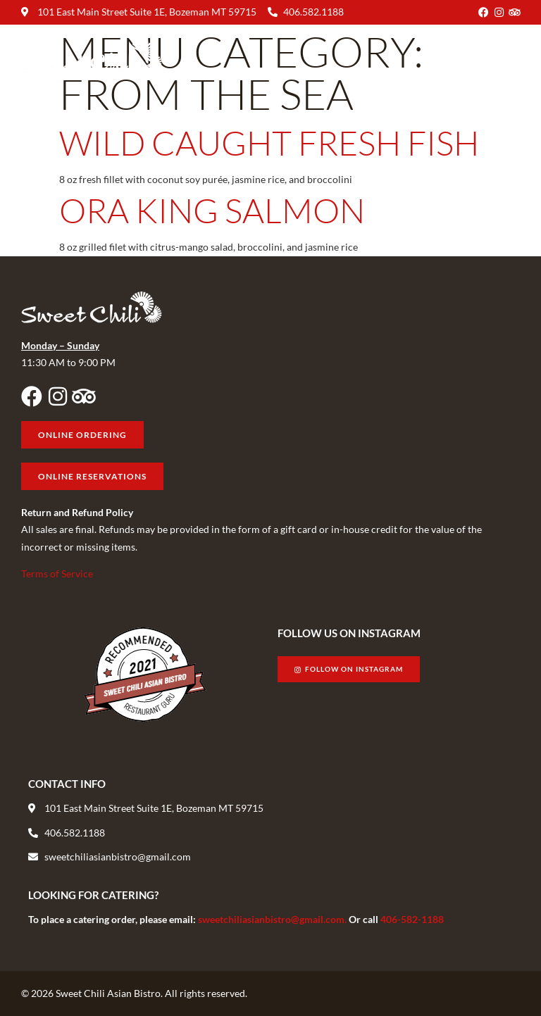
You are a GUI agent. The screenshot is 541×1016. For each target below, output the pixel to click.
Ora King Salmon (212, 210)
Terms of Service (57, 573)
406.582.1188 (313, 12)
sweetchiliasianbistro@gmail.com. (273, 919)
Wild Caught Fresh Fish (269, 142)
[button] (508, 56)
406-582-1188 (412, 919)
